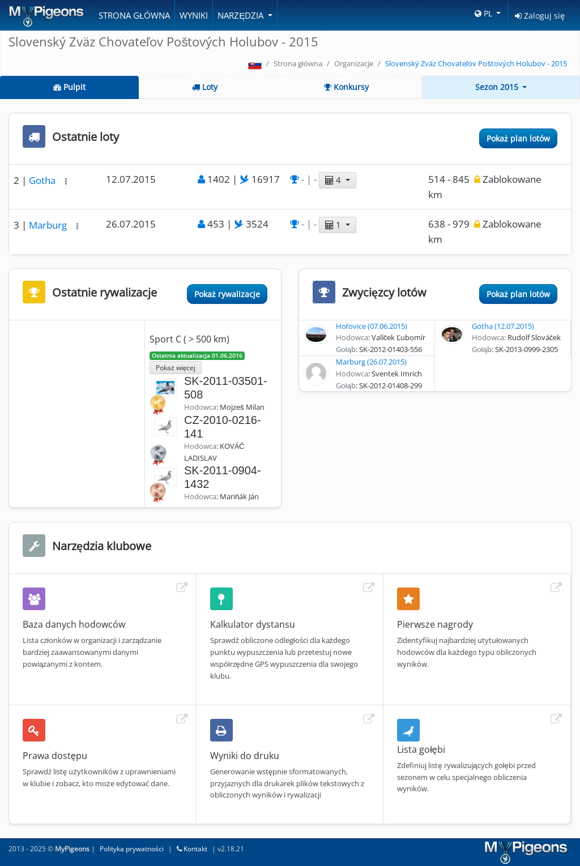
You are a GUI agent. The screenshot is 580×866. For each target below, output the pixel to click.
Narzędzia (242, 15)
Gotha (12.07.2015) (503, 326)
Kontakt (192, 849)
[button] (66, 181)
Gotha (43, 180)
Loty (205, 87)
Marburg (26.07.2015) (371, 362)
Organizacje (353, 63)
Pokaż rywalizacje (227, 294)
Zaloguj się (540, 15)
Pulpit (69, 87)
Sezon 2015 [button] (498, 87)
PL (484, 13)
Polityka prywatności (132, 849)
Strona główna (134, 15)
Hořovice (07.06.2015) (371, 326)
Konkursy (346, 87)
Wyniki (194, 15)
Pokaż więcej (175, 367)
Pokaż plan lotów (518, 138)
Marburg (49, 224)
